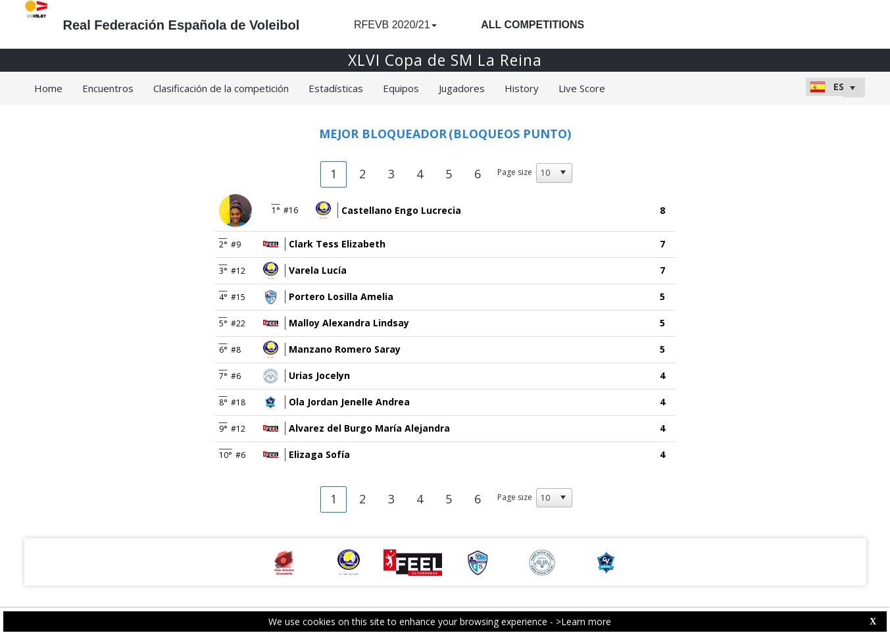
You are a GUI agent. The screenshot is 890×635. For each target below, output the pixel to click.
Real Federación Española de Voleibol (181, 25)
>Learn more (583, 621)
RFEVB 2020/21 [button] (395, 24)
